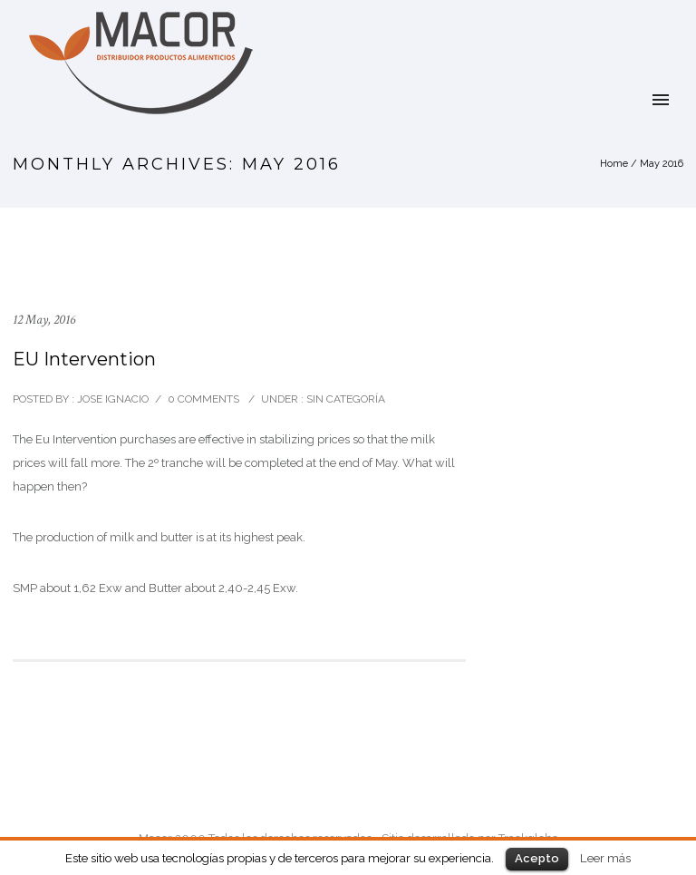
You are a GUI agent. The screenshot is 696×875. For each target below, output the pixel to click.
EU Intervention (84, 359)
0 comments (203, 399)
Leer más (605, 858)
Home (614, 164)
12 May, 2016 (44, 319)
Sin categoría (344, 399)
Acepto (537, 858)
